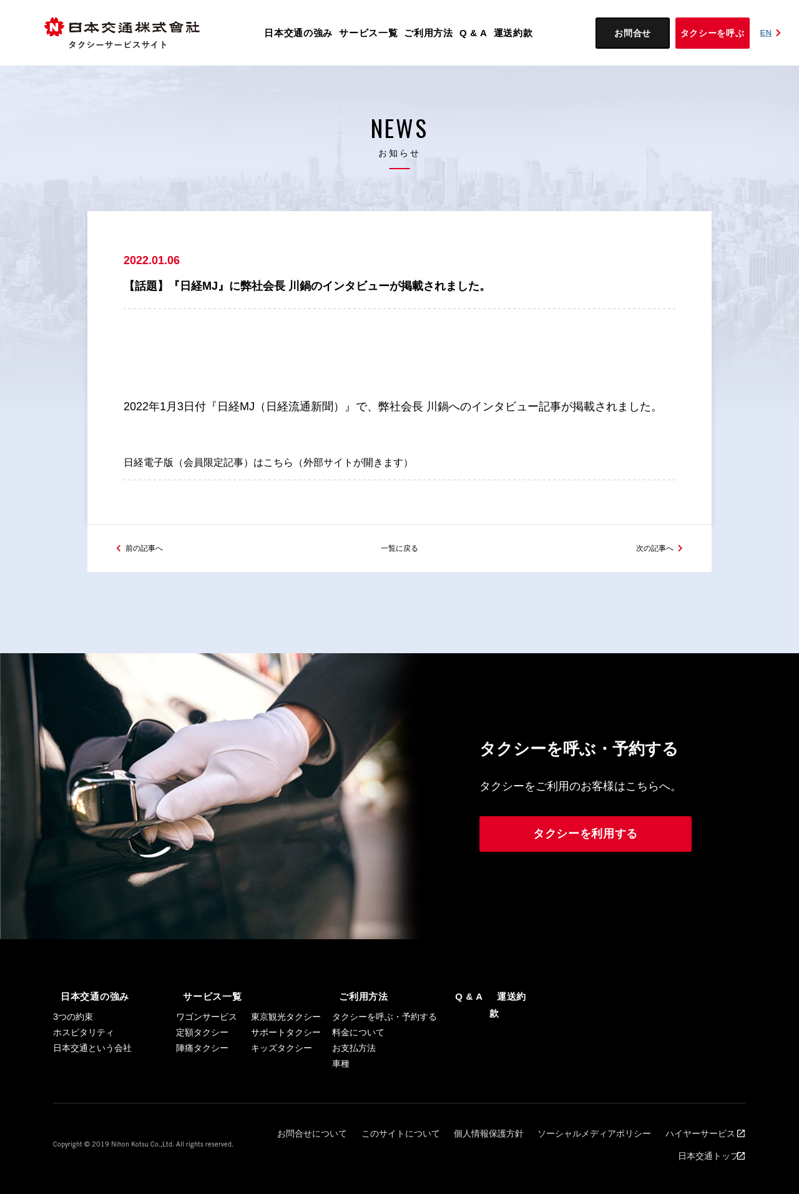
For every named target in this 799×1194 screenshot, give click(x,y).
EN (772, 33)
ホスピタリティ (83, 1062)
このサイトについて (371, 1157)
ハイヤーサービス (635, 1157)
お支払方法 (354, 1078)
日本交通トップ (707, 1157)
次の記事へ (648, 577)
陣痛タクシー (202, 1078)
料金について (358, 1062)
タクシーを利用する (585, 865)
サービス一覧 (368, 32)
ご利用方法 (428, 32)
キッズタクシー (281, 1078)
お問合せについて (295, 1157)
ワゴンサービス (206, 1047)
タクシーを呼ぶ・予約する (384, 1047)
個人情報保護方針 (448, 1157)
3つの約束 (73, 1047)
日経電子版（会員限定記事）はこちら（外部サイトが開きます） (286, 478)
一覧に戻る (399, 577)
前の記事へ (150, 577)
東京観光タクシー (286, 1047)
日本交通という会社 (92, 1078)
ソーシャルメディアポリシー (540, 1157)
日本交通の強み (298, 32)
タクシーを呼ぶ (712, 33)
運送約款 (513, 32)
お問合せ (632, 33)
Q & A (473, 32)
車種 (341, 1093)
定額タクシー (202, 1062)
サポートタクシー (286, 1062)
